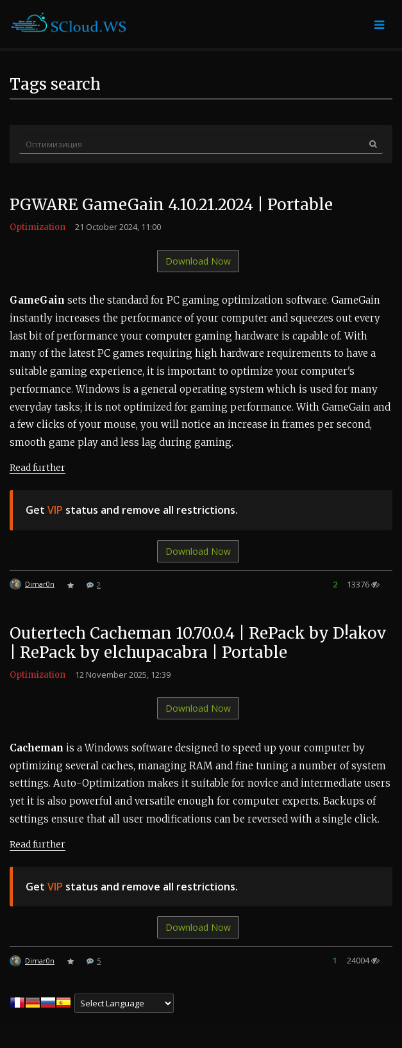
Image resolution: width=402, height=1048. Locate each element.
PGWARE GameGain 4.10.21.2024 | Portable (171, 205)
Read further (37, 467)
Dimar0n (39, 584)
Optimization (37, 227)
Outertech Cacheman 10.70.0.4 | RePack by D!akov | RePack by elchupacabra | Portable (198, 642)
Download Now (198, 261)
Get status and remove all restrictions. (132, 510)
